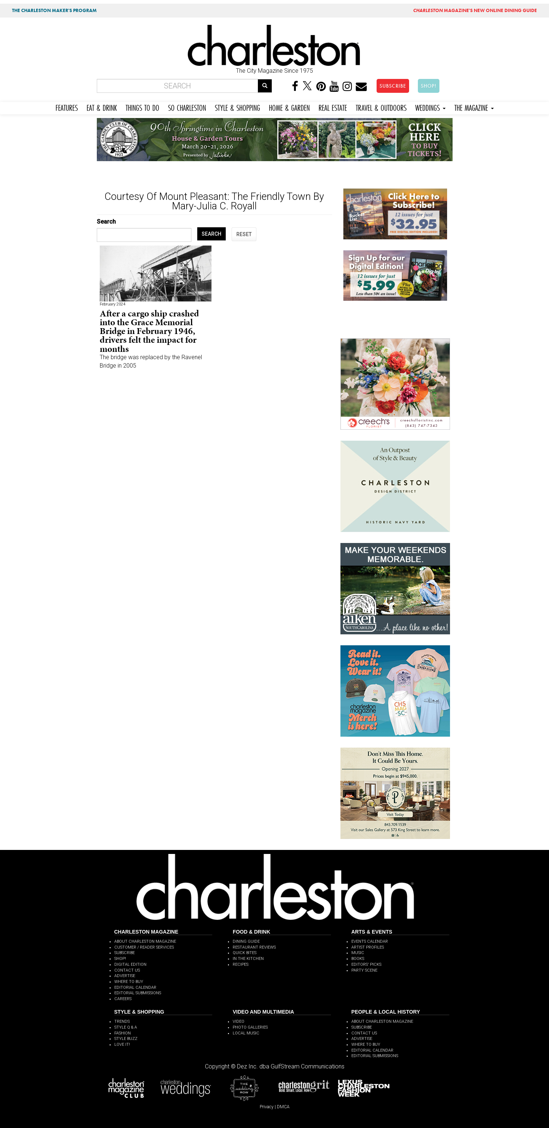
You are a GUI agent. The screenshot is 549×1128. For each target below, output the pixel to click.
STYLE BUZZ (125, 1038)
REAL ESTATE (333, 106)
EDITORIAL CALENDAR (135, 987)
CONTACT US (127, 970)
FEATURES (67, 106)
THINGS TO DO (142, 106)
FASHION (122, 1033)
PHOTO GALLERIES (250, 1027)
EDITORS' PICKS (366, 964)
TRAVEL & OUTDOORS (381, 106)
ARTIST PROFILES (367, 947)
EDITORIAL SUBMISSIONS (137, 993)
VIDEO (238, 1021)
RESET (244, 234)
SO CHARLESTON (187, 106)
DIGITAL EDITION (130, 964)
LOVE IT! (122, 1044)
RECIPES (240, 964)
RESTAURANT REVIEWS (254, 947)
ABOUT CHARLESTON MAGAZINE (145, 941)
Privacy (267, 1106)
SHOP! (428, 86)
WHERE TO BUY (128, 981)
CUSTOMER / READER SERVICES (144, 947)
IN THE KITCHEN (248, 958)
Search (106, 221)
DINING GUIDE (246, 941)
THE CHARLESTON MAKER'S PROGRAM (54, 10)
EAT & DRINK (102, 106)
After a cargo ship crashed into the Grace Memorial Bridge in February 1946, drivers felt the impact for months (149, 331)
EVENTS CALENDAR (369, 941)
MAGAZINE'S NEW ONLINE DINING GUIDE (475, 10)
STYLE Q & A (125, 1027)
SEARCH (211, 234)
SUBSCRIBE (393, 86)
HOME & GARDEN (289, 106)
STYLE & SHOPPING (237, 106)
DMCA (283, 1106)
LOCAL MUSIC (246, 1033)
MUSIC (357, 952)
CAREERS (122, 998)
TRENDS (122, 1021)
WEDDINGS (430, 106)
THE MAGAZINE (474, 106)
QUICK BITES (244, 952)
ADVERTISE (124, 975)
